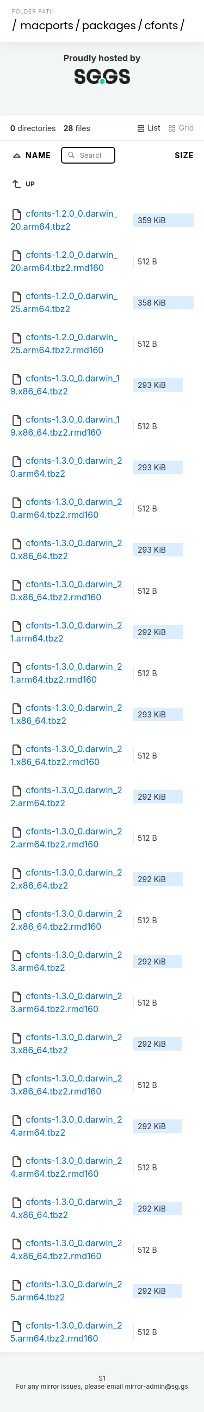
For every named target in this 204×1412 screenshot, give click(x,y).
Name (39, 154)
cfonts (161, 25)
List (148, 128)
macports (46, 25)
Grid (181, 128)
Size (184, 155)
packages (109, 25)
